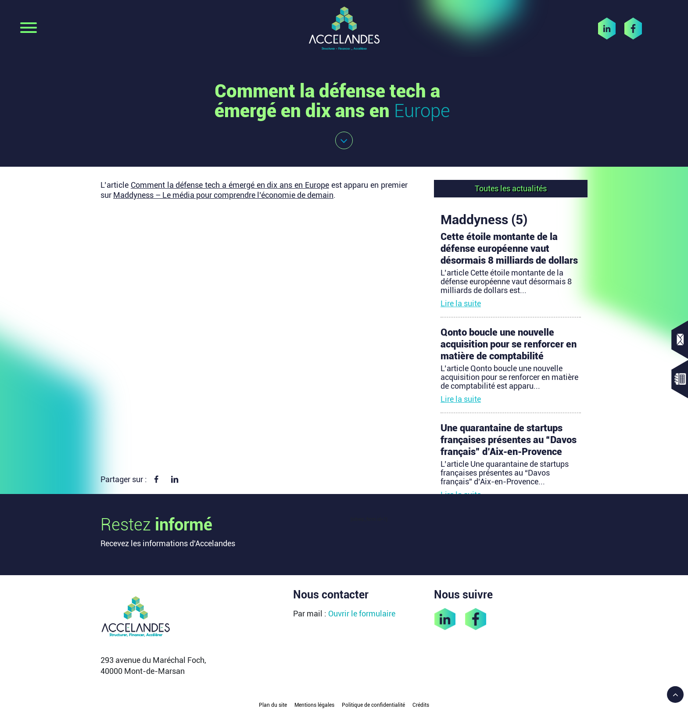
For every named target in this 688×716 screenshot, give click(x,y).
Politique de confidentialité (373, 705)
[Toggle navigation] (28, 28)
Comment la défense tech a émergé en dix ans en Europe (230, 185)
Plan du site (273, 705)
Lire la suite (461, 303)
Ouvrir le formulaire (361, 613)
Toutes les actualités (511, 188)
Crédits (420, 705)
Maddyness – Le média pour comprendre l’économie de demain (223, 195)
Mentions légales (314, 705)
